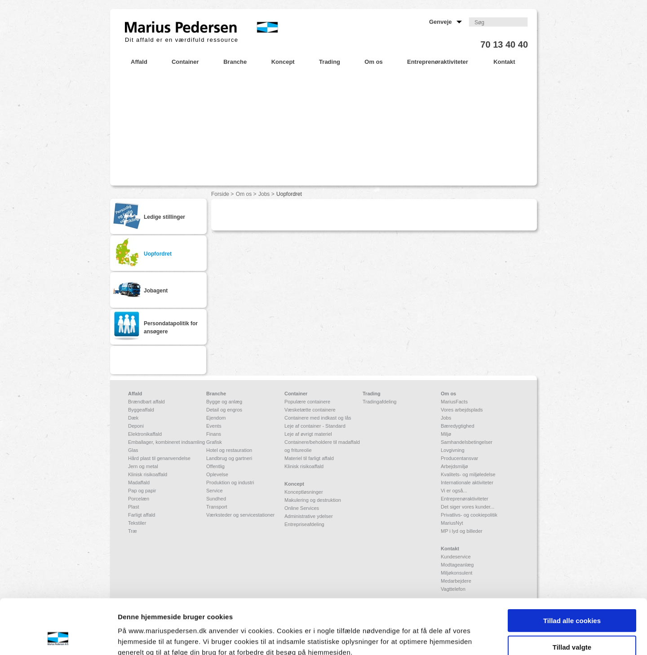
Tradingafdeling (379, 401)
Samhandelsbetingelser (466, 442)
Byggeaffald (141, 409)
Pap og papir (142, 490)
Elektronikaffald (145, 434)
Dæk (133, 417)
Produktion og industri (230, 482)
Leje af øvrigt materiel (308, 434)
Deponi (136, 426)
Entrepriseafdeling (304, 524)
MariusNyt (452, 523)
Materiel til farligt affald (309, 458)
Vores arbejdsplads (462, 409)
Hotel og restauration (229, 450)
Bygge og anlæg (224, 401)
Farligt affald (141, 515)
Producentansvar (459, 458)
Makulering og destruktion (312, 500)
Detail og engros (224, 409)
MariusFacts (454, 401)
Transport (216, 506)
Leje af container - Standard (315, 426)
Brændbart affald (146, 401)
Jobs (264, 194)
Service (214, 490)
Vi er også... (454, 490)
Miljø (446, 434)
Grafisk (214, 442)
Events (214, 426)
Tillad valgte (572, 595)
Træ (132, 531)
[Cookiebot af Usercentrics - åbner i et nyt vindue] (58, 637)
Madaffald (139, 482)
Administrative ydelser (308, 516)
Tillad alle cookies (572, 569)
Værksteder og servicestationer (240, 515)
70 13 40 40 (504, 44)
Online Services (301, 508)
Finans (213, 434)
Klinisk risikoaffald (147, 474)
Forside (220, 194)
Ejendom (216, 417)
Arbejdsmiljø (454, 466)
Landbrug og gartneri (229, 458)
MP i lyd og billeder (462, 531)
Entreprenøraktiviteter (464, 498)
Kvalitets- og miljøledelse (468, 474)
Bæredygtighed (457, 426)
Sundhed (216, 498)
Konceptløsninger (303, 492)
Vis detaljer (467, 637)
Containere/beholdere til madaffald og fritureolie (322, 446)
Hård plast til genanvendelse (159, 458)
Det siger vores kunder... (467, 506)
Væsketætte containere (310, 409)
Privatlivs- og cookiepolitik (469, 515)
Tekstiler (137, 523)
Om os (244, 194)
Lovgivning (453, 450)
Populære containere (307, 401)
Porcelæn (138, 498)
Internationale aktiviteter (467, 482)
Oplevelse (217, 474)
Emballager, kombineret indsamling (166, 442)
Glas (133, 450)
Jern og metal (143, 466)
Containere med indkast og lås (317, 417)
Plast (133, 506)
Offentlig (215, 466)
